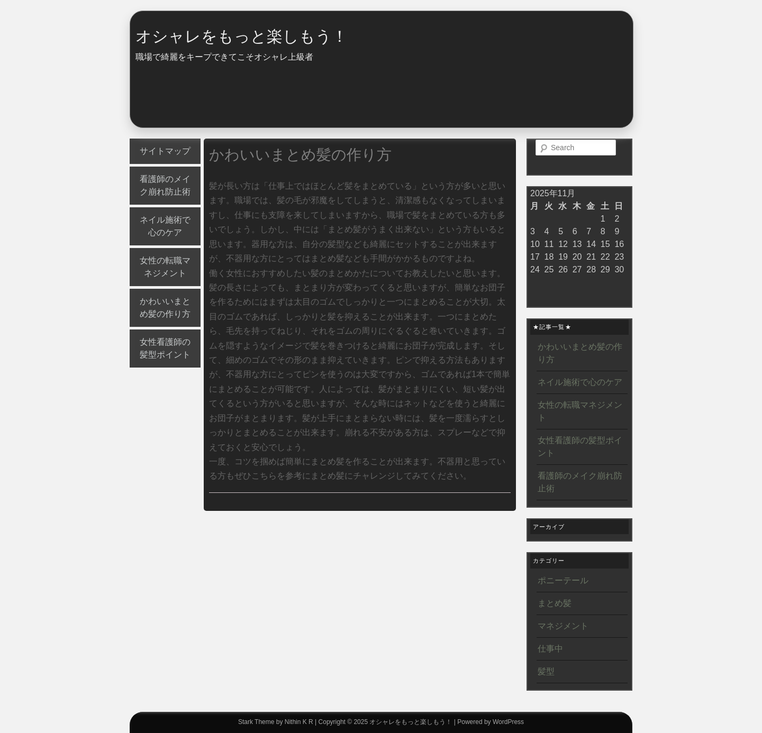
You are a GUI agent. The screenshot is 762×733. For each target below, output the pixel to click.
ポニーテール (563, 580)
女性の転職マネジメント (165, 267)
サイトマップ (165, 150)
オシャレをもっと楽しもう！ (241, 36)
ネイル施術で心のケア (165, 226)
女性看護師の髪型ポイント (165, 348)
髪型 (546, 671)
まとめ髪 (555, 603)
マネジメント (563, 625)
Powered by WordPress (490, 722)
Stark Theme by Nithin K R (275, 722)
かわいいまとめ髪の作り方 (165, 307)
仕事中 (550, 648)
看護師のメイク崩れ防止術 (165, 185)
